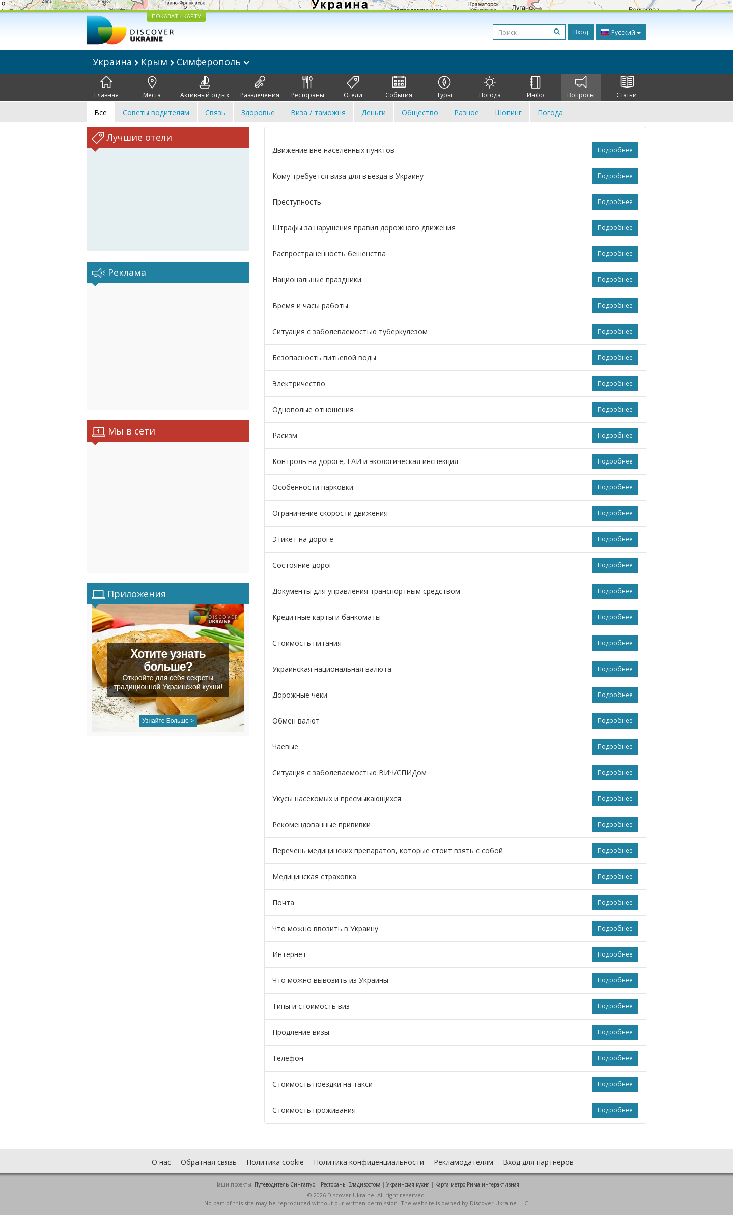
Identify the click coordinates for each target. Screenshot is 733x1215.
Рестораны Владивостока (351, 1184)
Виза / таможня (318, 113)
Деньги (373, 113)
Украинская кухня (408, 1184)
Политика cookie (275, 1162)
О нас (161, 1162)
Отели (353, 87)
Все (100, 113)
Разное (466, 113)
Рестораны (307, 87)
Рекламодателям (463, 1162)
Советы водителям (156, 113)
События (398, 87)
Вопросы (581, 87)
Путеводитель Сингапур (285, 1184)
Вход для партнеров (538, 1162)
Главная (106, 87)
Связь (215, 113)
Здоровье (258, 113)
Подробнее (615, 150)
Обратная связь (209, 1162)
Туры (444, 87)
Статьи (626, 87)
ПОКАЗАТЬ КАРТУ (176, 16)
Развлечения (259, 87)
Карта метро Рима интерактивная (477, 1184)
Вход (580, 31)
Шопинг (508, 113)
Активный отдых (204, 87)
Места (152, 87)
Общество (420, 113)
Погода (490, 87)
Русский (621, 32)
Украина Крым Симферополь (171, 61)
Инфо (535, 87)
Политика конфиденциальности (369, 1162)
